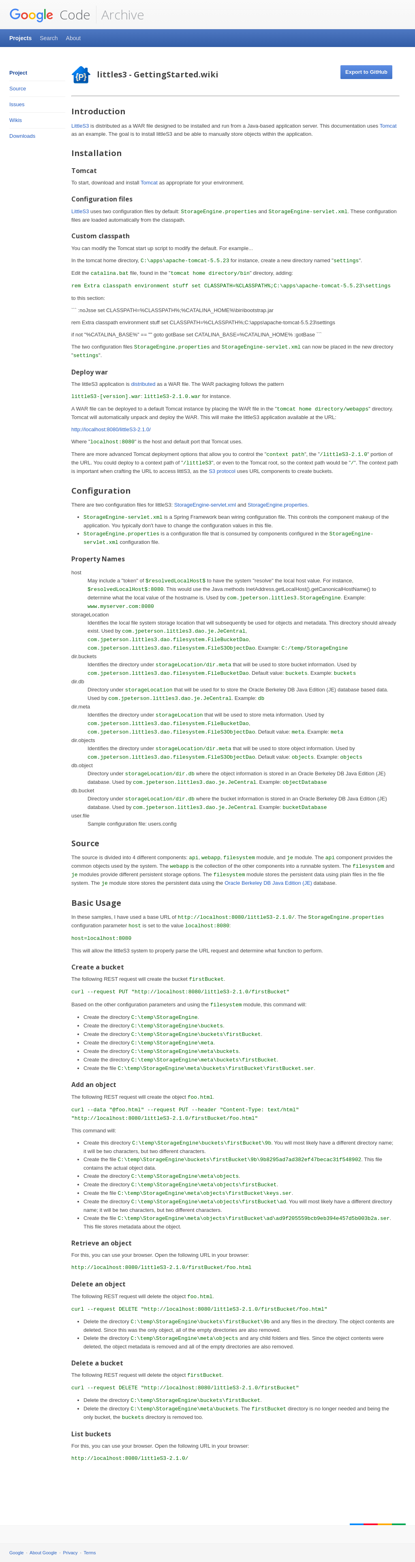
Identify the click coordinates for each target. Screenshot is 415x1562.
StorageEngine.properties (277, 505)
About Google (43, 1552)
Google (16, 1552)
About (73, 38)
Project (18, 73)
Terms (90, 1552)
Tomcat (388, 126)
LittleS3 (80, 126)
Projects (20, 38)
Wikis (15, 120)
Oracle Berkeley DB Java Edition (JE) (268, 883)
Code (49, 15)
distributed (143, 384)
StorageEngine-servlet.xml (205, 505)
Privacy (70, 1552)
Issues (17, 104)
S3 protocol (222, 471)
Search (49, 38)
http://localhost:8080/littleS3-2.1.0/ (111, 429)
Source (17, 89)
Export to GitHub (366, 72)
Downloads (22, 136)
